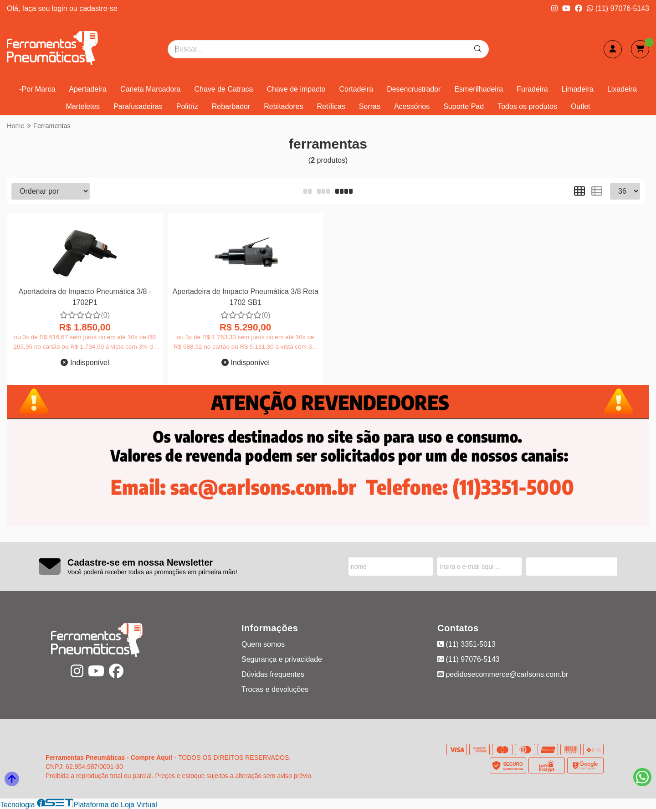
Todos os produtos (527, 106)
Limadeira (578, 89)
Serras (369, 106)
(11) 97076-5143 (618, 8)
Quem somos (263, 644)
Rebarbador (231, 106)
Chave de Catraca (224, 89)
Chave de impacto (295, 89)
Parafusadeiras (138, 106)
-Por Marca (37, 89)
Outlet (580, 106)
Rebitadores (283, 106)
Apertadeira (88, 89)
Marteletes (83, 106)
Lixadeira (622, 89)
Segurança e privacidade (281, 659)
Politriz (187, 106)
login (60, 8)
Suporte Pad (463, 106)
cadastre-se (98, 8)
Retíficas (331, 106)
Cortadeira (356, 89)
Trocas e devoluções (274, 689)
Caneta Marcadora (150, 89)
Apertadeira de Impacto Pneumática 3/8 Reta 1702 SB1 (245, 297)
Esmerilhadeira (478, 89)
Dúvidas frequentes (272, 674)
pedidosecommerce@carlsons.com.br (502, 674)
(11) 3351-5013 (466, 644)
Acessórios (412, 106)
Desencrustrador (414, 89)
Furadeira (532, 89)
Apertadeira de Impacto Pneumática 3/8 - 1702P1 (84, 297)
